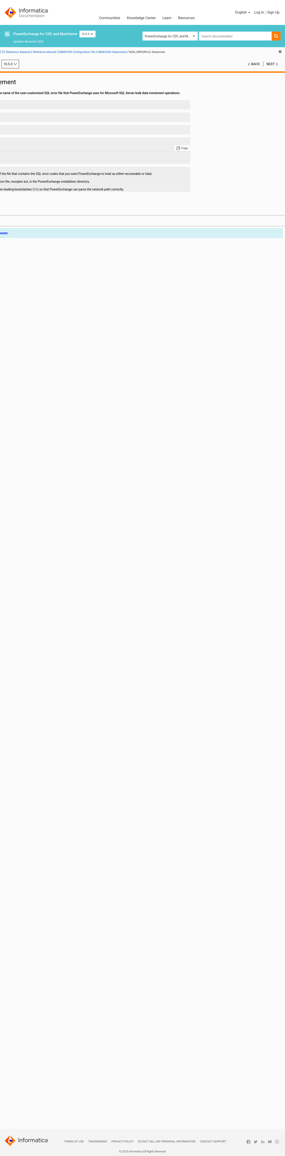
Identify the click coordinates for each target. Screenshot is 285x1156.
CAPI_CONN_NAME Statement (39, 192)
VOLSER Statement (31, 1019)
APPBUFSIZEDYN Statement (38, 168)
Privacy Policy (122, 1141)
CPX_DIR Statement (32, 299)
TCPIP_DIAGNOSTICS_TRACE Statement (44, 944)
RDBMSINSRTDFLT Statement (39, 785)
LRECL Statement (30, 626)
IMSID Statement (30, 505)
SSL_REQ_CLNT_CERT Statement (41, 865)
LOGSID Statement (31, 617)
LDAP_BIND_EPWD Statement (39, 533)
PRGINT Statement (31, 766)
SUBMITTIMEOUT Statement (38, 888)
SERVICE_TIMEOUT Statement (39, 827)
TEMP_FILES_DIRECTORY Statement (43, 935)
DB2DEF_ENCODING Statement (40, 337)
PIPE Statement (29, 748)
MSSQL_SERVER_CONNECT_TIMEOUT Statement (44, 640)
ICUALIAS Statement (32, 481)
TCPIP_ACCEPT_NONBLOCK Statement (44, 939)
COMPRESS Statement (34, 271)
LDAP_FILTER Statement (35, 547)
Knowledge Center (141, 18)
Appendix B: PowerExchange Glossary (33, 1126)
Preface (12, 75)
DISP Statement (29, 369)
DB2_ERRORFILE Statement (37, 327)
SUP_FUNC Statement (33, 893)
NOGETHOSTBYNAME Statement (41, 682)
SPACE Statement (31, 841)
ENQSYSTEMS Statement (36, 430)
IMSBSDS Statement (32, 500)
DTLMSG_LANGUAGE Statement (41, 407)
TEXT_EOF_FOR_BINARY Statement (43, 972)
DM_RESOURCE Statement (37, 374)
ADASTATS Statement (33, 154)
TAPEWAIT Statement (33, 930)
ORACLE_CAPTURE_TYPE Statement (44, 720)
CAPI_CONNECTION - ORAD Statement (44, 224)
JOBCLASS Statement (33, 509)
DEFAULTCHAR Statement (36, 355)
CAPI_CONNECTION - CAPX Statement (44, 201)
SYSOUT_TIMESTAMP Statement (41, 925)
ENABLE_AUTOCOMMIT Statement (42, 411)
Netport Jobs (16, 1056)
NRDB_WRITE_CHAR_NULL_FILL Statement (44, 687)
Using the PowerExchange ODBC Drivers (35, 1103)
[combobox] (235, 36)
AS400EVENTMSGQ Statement (40, 173)
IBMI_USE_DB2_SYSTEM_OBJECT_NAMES (44, 477)
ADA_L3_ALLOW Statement (37, 112)
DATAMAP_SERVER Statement (39, 309)
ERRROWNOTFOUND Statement (40, 435)
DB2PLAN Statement (33, 346)
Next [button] (271, 69)
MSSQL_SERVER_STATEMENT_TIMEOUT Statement (44, 645)
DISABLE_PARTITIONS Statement (41, 365)
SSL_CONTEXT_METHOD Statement (43, 860)
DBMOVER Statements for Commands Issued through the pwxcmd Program (42, 1047)
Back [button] (255, 69)
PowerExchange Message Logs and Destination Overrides (32, 1063)
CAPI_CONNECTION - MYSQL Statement (44, 220)
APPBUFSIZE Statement (35, 164)
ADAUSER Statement (33, 159)
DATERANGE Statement (35, 313)
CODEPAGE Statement (34, 262)
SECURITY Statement (33, 818)
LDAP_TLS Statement (33, 584)
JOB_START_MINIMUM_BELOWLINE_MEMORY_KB (44, 514)
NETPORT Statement (33, 673)
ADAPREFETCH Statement (36, 150)
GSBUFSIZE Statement (34, 453)
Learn (166, 18)
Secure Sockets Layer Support (28, 1079)
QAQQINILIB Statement (34, 776)
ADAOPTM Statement (33, 145)
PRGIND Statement (31, 762)
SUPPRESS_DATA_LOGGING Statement (44, 911)
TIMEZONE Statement (33, 977)
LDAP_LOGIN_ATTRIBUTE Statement (43, 556)
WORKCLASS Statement (35, 1033)
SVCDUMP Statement (33, 916)
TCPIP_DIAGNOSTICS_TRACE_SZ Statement (44, 949)
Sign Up (273, 12)
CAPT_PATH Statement (34, 248)
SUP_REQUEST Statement (36, 897)
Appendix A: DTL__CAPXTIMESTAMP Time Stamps (36, 1119)
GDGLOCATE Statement (35, 449)
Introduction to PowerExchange (29, 80)
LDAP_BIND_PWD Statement (38, 538)
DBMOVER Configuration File (27, 84)
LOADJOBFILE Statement (36, 598)
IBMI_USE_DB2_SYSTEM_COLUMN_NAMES (44, 472)
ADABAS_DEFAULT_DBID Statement (43, 122)
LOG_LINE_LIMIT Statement (37, 608)
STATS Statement (30, 883)
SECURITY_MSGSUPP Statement (41, 823)
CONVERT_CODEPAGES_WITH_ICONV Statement (44, 295)
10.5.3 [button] (87, 34)
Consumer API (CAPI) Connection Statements (35, 1043)
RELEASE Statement (32, 799)
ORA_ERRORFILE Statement (37, 715)
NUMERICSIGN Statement (36, 696)
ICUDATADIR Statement (34, 495)
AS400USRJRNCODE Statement (40, 178)
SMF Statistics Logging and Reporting (33, 1070)
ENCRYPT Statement (33, 416)
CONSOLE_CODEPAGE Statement (41, 276)
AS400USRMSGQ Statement (38, 182)
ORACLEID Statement (33, 734)
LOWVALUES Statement (35, 622)
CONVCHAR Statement (34, 290)
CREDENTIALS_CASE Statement (40, 304)
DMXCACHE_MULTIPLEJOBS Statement (44, 393)
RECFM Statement (31, 790)
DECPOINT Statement (33, 351)
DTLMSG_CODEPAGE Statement (40, 402)
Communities (109, 18)
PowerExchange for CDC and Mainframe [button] (171, 36)
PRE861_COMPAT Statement (38, 757)
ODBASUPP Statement (34, 701)
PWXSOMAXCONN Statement (39, 771)
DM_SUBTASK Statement (36, 379)
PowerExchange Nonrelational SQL (31, 1089)
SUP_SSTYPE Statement (35, 907)
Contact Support (213, 1141)
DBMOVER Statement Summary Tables (41, 94)
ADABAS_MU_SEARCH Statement (41, 126)
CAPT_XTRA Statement (34, 253)
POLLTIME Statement (33, 752)
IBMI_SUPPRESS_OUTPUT (36, 467)
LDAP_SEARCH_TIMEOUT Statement (44, 580)
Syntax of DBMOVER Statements (36, 98)
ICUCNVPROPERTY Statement (39, 486)
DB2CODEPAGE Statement (37, 332)
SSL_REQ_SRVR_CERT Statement (41, 869)
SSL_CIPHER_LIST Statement (38, 855)
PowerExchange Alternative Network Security (38, 1084)
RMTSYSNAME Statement (36, 813)
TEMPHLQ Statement (33, 967)
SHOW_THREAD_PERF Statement (41, 837)
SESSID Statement (31, 832)
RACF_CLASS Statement (35, 780)
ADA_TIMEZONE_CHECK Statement (43, 117)
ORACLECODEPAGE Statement (39, 729)
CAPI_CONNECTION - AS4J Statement (44, 196)
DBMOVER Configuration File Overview (41, 89)
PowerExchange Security (24, 1075)
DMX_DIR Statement (32, 397)
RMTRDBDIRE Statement (35, 808)
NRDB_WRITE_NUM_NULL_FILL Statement (44, 692)
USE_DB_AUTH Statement (36, 1005)
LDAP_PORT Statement (34, 566)
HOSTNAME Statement (34, 458)
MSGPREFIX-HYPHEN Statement (41, 654)
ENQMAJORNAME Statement (39, 425)
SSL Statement (29, 846)
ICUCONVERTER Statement (37, 491)
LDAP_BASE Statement (34, 523)
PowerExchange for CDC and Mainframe (45, 34)
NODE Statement (30, 678)
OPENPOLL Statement (34, 710)
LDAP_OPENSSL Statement (37, 561)
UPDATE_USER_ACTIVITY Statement (43, 1000)
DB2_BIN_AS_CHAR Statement (39, 318)
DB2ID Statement (30, 341)
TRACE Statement (31, 981)
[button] (243, 12)
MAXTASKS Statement (34, 636)
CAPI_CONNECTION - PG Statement (43, 229)
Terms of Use (74, 1141)
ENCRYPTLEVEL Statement (37, 421)
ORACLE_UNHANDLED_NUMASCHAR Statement (44, 724)
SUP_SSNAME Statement (36, 902)
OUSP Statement (30, 738)
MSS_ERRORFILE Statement (38, 659)
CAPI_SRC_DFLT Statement (37, 243)
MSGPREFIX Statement (34, 650)
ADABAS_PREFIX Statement (38, 131)
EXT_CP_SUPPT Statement (37, 439)
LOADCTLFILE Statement (35, 594)
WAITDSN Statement (33, 1028)
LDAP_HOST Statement (34, 552)
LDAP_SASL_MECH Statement (39, 570)
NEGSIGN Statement (32, 668)
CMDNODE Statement (33, 257)
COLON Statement (31, 267)
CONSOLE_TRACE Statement (38, 285)
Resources (186, 18)
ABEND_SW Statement (34, 108)
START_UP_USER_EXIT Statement (41, 879)
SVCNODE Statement (33, 921)
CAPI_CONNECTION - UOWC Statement (44, 238)
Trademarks (97, 1141)
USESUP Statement (32, 1014)
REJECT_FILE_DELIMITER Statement (43, 794)
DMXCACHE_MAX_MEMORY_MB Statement (44, 388)
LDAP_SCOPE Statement (35, 575)
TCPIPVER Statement (33, 963)
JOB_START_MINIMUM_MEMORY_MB (44, 519)
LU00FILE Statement (32, 631)
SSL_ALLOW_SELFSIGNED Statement (44, 851)
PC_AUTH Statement (33, 743)
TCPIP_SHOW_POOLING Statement (43, 953)
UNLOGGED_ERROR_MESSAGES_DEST (44, 995)
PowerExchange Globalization (28, 1098)
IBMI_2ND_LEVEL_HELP (35, 463)
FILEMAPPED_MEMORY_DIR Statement (44, 444)
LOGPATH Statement (33, 612)
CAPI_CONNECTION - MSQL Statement (44, 215)
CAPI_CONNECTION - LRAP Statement (44, 210)
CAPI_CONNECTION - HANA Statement (44, 206)
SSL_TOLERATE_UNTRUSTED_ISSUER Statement (44, 874)
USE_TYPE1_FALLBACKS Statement (43, 1009)
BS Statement (28, 187)
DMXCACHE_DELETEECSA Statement (44, 383)
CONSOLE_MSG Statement (37, 281)
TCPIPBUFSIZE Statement (36, 958)
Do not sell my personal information (166, 1141)
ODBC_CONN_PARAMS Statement (42, 706)
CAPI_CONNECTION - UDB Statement (44, 234)
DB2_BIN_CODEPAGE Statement (40, 323)
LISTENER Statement (33, 589)
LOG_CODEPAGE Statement (37, 603)
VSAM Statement (30, 1023)
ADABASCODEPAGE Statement (40, 136)
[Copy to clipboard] (217, 157)
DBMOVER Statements (30, 103)
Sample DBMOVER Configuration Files (40, 1051)
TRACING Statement (32, 986)
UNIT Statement (29, 991)
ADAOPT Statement (32, 140)
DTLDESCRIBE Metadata (24, 1093)
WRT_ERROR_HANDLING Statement (43, 1037)
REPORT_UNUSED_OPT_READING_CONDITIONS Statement (44, 804)
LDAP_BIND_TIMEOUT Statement (41, 542)
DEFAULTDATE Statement (36, 360)
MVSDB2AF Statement (34, 664)
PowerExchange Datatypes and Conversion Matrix (37, 1110)
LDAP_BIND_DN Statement (37, 528)
